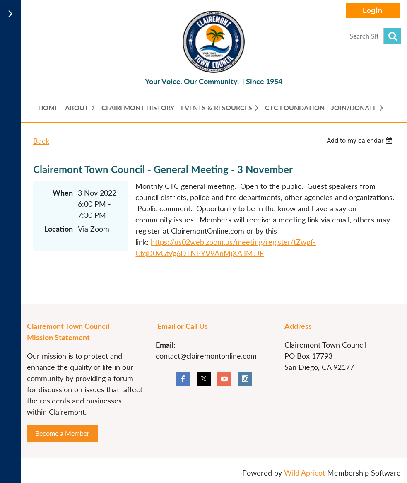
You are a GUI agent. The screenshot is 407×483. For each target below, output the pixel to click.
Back (41, 140)
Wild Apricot (304, 472)
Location (58, 228)
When (63, 192)
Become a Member (62, 433)
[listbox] (361, 140)
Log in (373, 10)
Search (392, 36)
